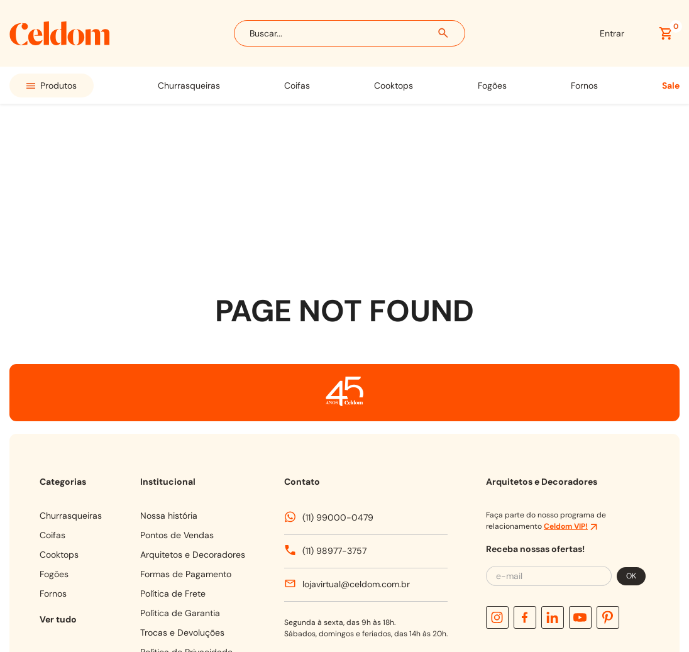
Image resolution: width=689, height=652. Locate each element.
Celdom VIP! (566, 372)
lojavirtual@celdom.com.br (356, 429)
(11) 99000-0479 (337, 362)
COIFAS (297, 85)
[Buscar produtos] (443, 33)
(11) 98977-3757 (334, 396)
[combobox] (349, 33)
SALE (671, 85)
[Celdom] (59, 41)
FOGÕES (492, 85)
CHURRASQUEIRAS (189, 85)
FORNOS (584, 85)
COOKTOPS (393, 85)
